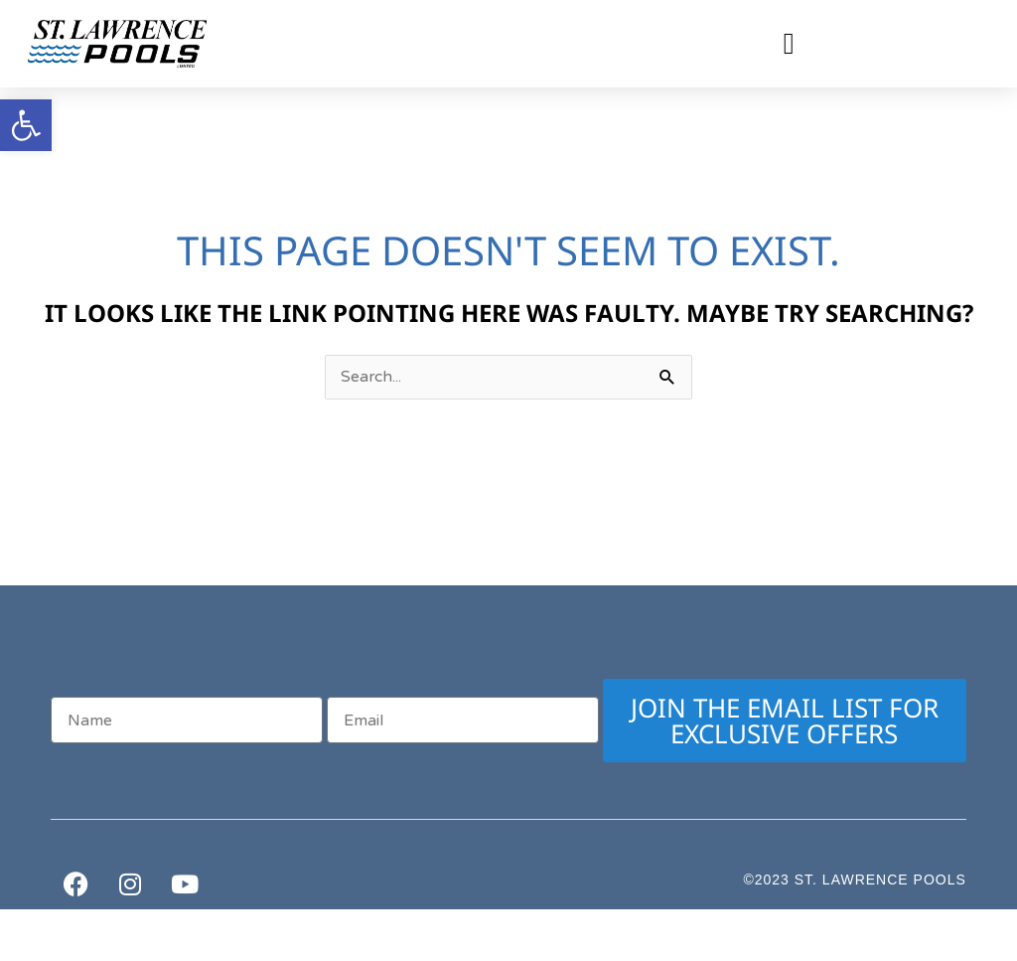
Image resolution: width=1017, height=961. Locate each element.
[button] (788, 44)
